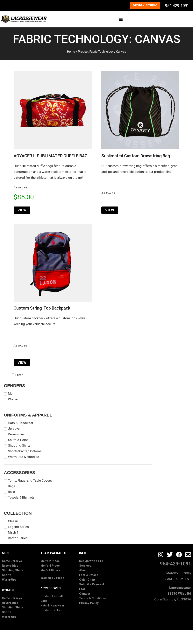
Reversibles (10, 566)
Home (71, 52)
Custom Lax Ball (51, 596)
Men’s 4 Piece (50, 566)
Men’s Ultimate (50, 571)
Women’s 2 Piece (52, 578)
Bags (43, 601)
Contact (84, 594)
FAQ (82, 589)
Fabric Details (88, 575)
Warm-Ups (9, 580)
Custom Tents (50, 610)
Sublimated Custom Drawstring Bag (135, 156)
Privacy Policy (89, 603)
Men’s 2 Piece (50, 561)
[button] (121, 20)
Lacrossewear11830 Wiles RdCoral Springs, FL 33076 (172, 594)
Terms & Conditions (93, 599)
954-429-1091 (177, 6)
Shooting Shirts (12, 571)
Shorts (6, 575)
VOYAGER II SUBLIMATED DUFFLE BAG (51, 156)
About (83, 571)
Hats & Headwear (52, 606)
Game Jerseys (12, 561)
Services (85, 566)
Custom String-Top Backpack (42, 308)
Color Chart (87, 580)
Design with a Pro (91, 561)
